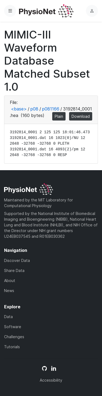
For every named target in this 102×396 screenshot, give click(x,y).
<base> (19, 109)
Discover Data (17, 260)
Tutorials (12, 346)
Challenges (14, 336)
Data (8, 316)
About (9, 280)
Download (81, 116)
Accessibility (51, 380)
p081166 (50, 109)
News (9, 290)
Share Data (14, 270)
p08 (34, 109)
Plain (59, 116)
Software (12, 326)
